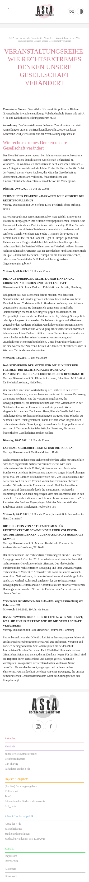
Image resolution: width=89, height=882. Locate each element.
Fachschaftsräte (13, 828)
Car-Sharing (11, 763)
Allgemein (10, 868)
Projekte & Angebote (16, 779)
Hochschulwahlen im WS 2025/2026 (25, 838)
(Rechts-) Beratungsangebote (21, 786)
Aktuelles (48, 38)
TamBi (8, 796)
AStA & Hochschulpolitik (19, 816)
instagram (38, 726)
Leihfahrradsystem (15, 758)
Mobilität (10, 746)
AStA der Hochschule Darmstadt (44, 11)
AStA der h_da (13, 823)
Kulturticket (11, 791)
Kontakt (9, 848)
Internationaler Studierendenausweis (25, 801)
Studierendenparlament (17, 833)
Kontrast (80, 11)
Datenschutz (11, 861)
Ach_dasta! (11, 806)
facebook (51, 726)
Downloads (11, 876)
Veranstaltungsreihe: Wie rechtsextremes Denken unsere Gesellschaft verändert (49, 39)
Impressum (11, 856)
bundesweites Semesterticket (21, 753)
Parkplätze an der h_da (17, 768)
